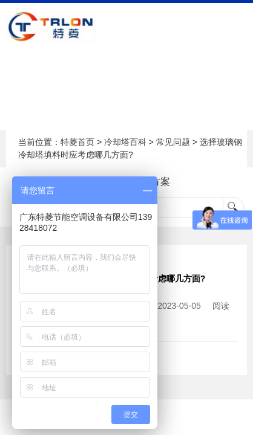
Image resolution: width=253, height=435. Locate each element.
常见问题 (173, 142)
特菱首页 (77, 142)
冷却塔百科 (125, 142)
